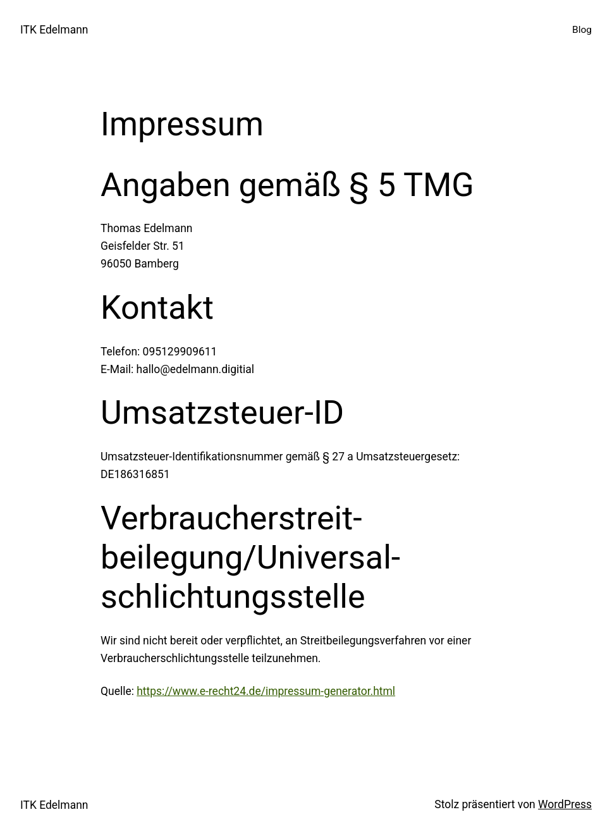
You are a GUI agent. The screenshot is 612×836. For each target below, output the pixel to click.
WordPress (565, 804)
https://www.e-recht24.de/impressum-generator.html (266, 691)
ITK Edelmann (54, 29)
